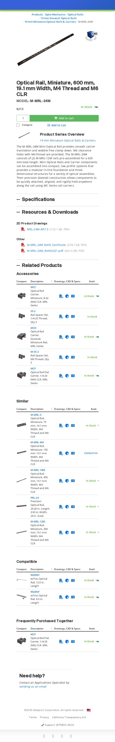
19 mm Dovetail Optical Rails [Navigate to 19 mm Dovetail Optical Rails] (59, 18)
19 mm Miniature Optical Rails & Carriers (68, 140)
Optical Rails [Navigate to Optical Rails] (75, 14)
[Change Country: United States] (89, 710)
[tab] (58, 168)
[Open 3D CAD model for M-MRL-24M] (91, 36)
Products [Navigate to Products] (37, 14)
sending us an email (33, 686)
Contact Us (91, 453)
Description (37, 281)
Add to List (56, 125)
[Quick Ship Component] (96, 107)
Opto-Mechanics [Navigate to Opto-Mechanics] (55, 14)
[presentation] (57, 371)
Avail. (92, 281)
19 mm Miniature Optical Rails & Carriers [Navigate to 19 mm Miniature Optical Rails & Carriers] (50, 21)
